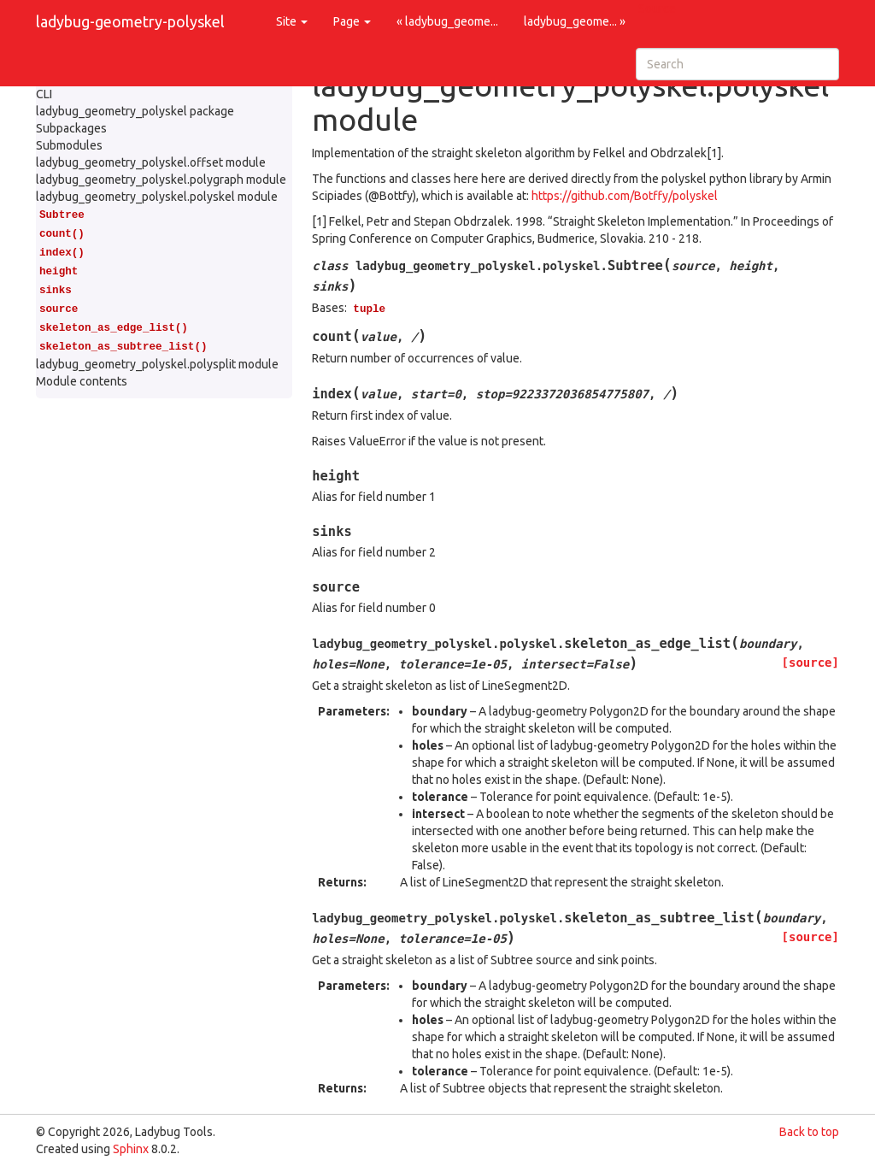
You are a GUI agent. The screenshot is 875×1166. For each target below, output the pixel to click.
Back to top (809, 1132)
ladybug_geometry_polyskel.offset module (151, 162)
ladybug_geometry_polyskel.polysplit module (157, 364)
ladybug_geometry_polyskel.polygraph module (161, 179)
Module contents (81, 381)
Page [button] (352, 21)
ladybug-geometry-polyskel (130, 21)
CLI (44, 94)
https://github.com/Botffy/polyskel (624, 196)
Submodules (69, 145)
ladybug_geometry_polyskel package (135, 111)
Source (657, 8)
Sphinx (131, 1149)
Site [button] (292, 21)
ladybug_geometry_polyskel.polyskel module (157, 196)
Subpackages (71, 128)
